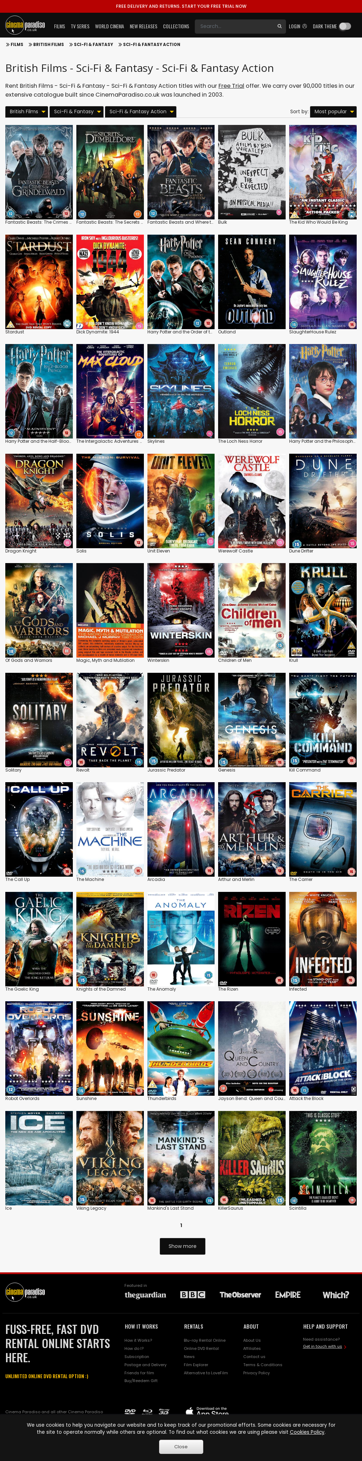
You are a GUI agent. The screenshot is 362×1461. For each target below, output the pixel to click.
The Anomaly (161, 989)
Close (181, 1447)
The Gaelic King (22, 989)
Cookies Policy (307, 1432)
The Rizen (228, 989)
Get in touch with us (322, 1346)
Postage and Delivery (145, 1365)
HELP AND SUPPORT (325, 1326)
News (189, 1356)
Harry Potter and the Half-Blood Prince (45, 441)
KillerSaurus (230, 1208)
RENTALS (193, 1326)
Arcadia (156, 879)
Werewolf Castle (235, 551)
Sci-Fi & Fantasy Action (151, 44)
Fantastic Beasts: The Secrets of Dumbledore (124, 222)
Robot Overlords (22, 1098)
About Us (252, 1340)
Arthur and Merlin (236, 879)
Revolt (82, 770)
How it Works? (138, 1340)
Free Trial (231, 86)
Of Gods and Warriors (28, 660)
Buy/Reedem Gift (141, 1380)
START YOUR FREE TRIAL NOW (181, 6)
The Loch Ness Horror (240, 441)
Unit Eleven (158, 551)
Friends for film (139, 1373)
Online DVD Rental (201, 1348)
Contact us (254, 1356)
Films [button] (59, 26)
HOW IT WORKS (141, 1326)
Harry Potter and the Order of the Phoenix (190, 332)
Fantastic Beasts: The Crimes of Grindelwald (53, 222)
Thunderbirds (161, 1098)
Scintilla (297, 1208)
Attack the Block (306, 1098)
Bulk (222, 222)
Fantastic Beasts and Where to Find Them (192, 222)
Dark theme (325, 26)
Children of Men (235, 660)
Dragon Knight (20, 551)
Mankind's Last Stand (170, 1208)
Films (17, 44)
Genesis (226, 770)
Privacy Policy (256, 1373)
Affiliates (252, 1348)
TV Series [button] (80, 26)
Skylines (156, 441)
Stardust (14, 332)
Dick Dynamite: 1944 (97, 332)
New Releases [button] (143, 26)
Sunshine (86, 1098)
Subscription (136, 1356)
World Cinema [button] (109, 26)
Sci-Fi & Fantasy (93, 44)
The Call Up (17, 879)
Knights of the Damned (101, 989)
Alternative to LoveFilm (206, 1373)
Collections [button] (176, 26)
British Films (48, 44)
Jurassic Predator (166, 770)
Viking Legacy (91, 1208)
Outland (227, 332)
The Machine (90, 879)
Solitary (13, 770)
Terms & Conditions (262, 1365)
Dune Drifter (301, 551)
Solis (81, 551)
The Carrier (301, 879)
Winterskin (158, 660)
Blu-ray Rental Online (205, 1340)
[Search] (234, 26)
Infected (298, 989)
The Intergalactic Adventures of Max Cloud (122, 441)
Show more (183, 1246)
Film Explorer (196, 1365)
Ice (8, 1208)
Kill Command (305, 770)
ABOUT (251, 1326)
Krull (293, 660)
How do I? (134, 1348)
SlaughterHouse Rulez (312, 332)
